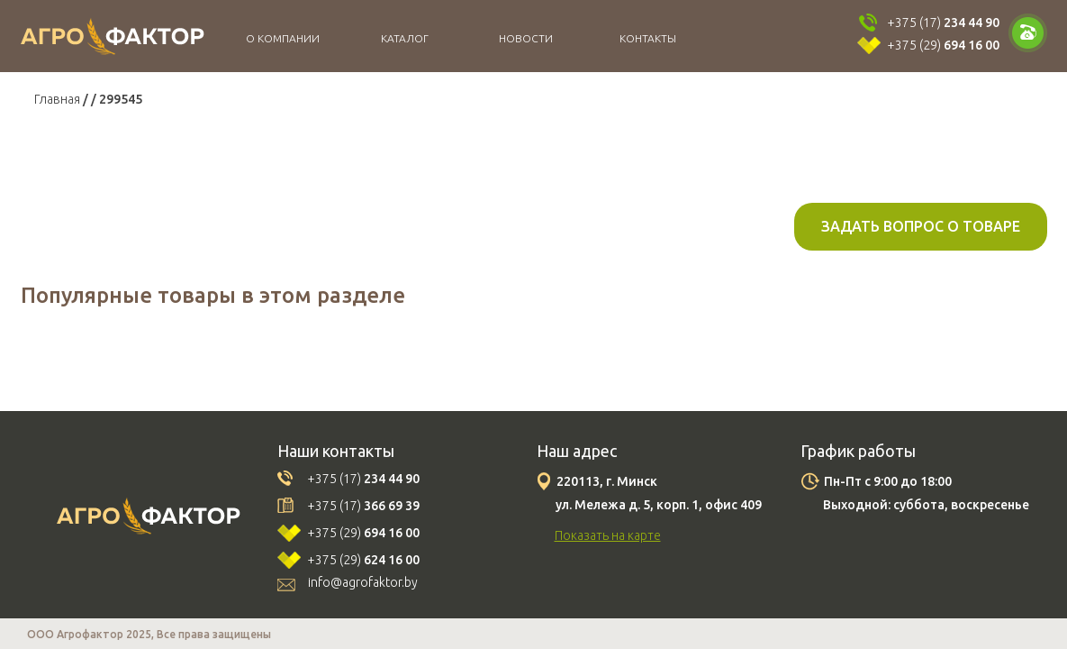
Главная (57, 99)
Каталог (405, 38)
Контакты (647, 38)
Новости (526, 38)
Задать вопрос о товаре (920, 226)
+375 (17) (943, 22)
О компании (283, 38)
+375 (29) (943, 45)
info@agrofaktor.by (363, 582)
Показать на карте (608, 535)
